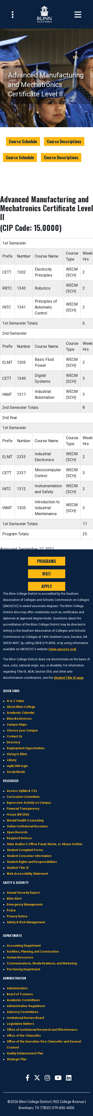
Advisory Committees (22, 1012)
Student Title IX (18, 868)
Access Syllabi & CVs (22, 791)
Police (11, 910)
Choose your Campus (22, 730)
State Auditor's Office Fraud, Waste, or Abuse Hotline (44, 844)
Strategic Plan (16, 1059)
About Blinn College (21, 707)
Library (11, 760)
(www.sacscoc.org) (62, 649)
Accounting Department (24, 945)
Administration (17, 988)
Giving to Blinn (17, 754)
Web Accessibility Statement (27, 873)
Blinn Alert (14, 898)
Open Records (17, 832)
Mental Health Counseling (25, 820)
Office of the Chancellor (24, 1035)
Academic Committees (23, 1000)
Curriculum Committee (23, 797)
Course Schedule (23, 141)
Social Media (16, 772)
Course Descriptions (64, 141)
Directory (13, 742)
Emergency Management (24, 904)
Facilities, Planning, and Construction (33, 951)
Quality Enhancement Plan (25, 1053)
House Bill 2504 (18, 814)
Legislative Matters (20, 1024)
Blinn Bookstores (19, 718)
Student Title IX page (69, 678)
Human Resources (20, 957)
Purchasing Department (23, 969)
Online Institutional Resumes (27, 826)
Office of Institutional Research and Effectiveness (42, 1029)
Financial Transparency (23, 808)
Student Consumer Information (29, 856)
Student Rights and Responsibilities (32, 862)
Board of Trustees (20, 994)
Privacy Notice (17, 916)
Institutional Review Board (25, 1018)
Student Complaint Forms (25, 850)
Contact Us (14, 736)
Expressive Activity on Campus (29, 802)
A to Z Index (15, 701)
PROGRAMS (46, 561)
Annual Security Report (23, 892)
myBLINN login (17, 766)
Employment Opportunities (26, 748)
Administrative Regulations (26, 1006)
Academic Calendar (20, 713)
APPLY (46, 586)
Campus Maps (17, 724)
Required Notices (19, 838)
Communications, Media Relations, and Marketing (42, 963)
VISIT (46, 574)
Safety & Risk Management (26, 922)
